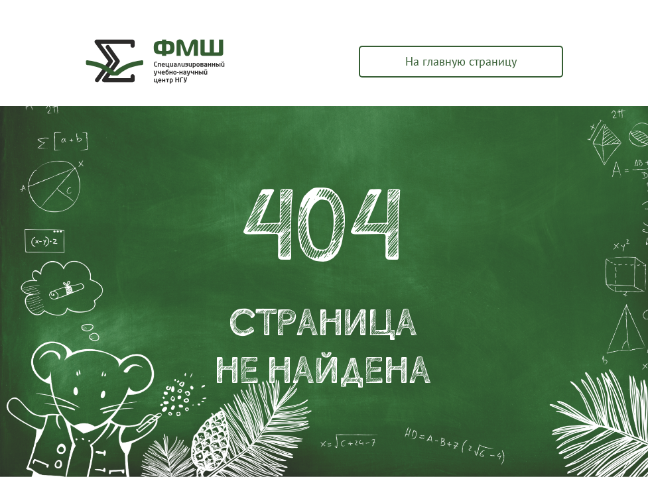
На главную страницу (461, 61)
